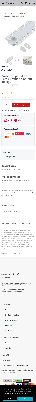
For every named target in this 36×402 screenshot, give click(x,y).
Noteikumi (8, 325)
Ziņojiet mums (16, 253)
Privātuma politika (11, 320)
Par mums (8, 310)
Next (30, 60)
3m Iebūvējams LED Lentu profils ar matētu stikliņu (14, 16)
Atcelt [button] (32, 386)
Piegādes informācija (12, 315)
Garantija (8, 330)
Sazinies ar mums (11, 343)
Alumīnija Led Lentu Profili (15, 15)
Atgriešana (8, 348)
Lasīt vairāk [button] (25, 393)
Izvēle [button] (10, 399)
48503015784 (22, 365)
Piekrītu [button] (26, 399)
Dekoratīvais (11, 13)
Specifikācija (7, 152)
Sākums (3, 13)
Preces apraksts (9, 157)
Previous (5, 60)
